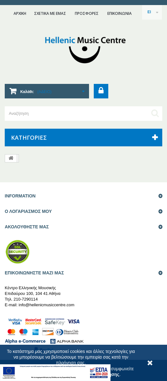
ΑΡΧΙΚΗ (20, 13)
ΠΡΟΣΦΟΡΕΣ (86, 13)
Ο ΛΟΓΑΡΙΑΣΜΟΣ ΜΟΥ (28, 211)
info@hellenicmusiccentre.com (47, 304)
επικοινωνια (119, 13)
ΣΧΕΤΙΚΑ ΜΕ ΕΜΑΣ (50, 13)
